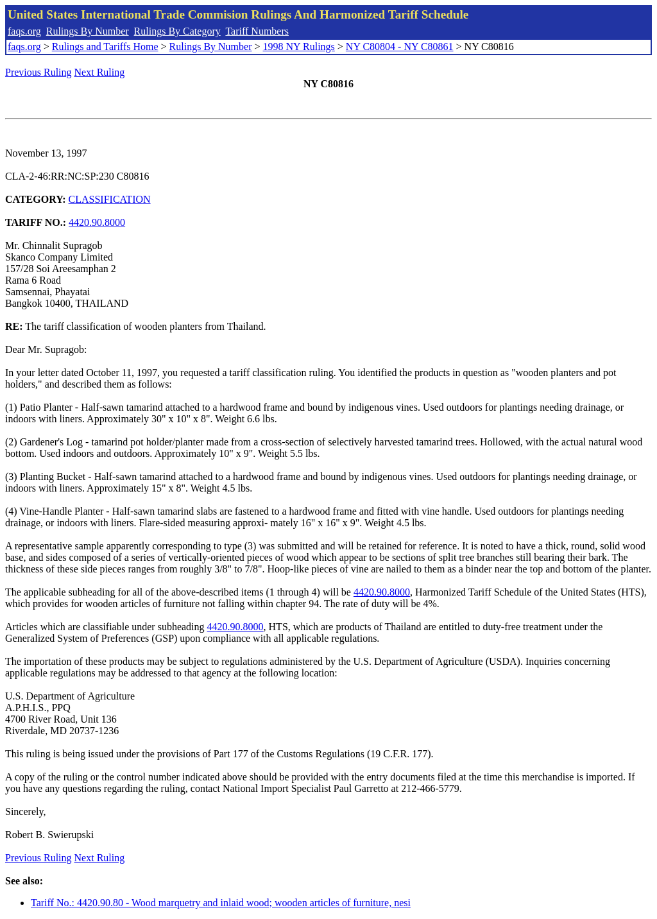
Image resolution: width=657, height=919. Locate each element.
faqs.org (24, 31)
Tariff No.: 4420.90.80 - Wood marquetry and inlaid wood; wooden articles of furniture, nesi (221, 902)
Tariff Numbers (257, 31)
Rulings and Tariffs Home (105, 46)
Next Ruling (99, 72)
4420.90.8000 (97, 222)
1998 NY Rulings (299, 46)
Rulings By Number (87, 31)
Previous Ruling (38, 72)
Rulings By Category (177, 31)
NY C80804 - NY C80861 (400, 46)
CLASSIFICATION (110, 199)
